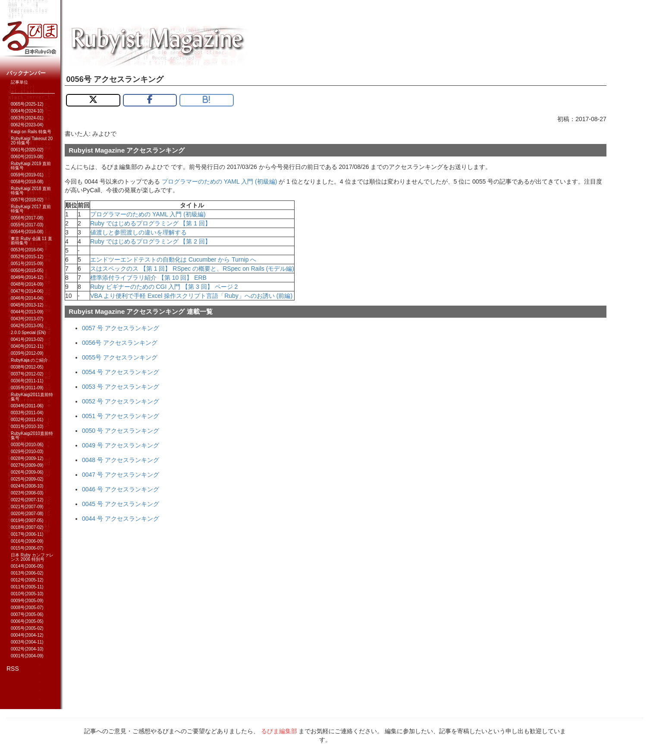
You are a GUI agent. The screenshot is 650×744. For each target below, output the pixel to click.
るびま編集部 (279, 731)
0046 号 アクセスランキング (120, 489)
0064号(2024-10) (27, 111)
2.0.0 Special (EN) (28, 332)
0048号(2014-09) (27, 284)
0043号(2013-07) (27, 318)
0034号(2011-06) (27, 405)
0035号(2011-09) (27, 387)
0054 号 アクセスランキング (120, 372)
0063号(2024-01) (27, 118)
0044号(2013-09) (27, 311)
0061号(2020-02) (27, 149)
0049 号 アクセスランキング (120, 445)
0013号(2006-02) (27, 573)
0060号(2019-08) (27, 156)
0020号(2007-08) (27, 513)
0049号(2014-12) (27, 277)
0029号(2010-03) (27, 451)
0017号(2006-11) (27, 534)
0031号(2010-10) (27, 426)
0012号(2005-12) (27, 580)
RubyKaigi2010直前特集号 (32, 435)
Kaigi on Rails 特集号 (31, 131)
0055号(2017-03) (27, 224)
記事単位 (19, 82)
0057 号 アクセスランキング (120, 328)
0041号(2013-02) (27, 339)
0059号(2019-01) (27, 174)
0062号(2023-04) (27, 124)
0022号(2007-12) (27, 499)
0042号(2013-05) (27, 325)
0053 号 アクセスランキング (120, 386)
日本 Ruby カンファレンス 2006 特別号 (32, 557)
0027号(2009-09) (27, 465)
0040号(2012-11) (27, 346)
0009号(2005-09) (27, 600)
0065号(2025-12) (27, 104)
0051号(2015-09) (27, 263)
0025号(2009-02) (27, 479)
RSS (12, 668)
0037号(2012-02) (27, 374)
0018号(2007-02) (27, 527)
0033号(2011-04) (27, 412)
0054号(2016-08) (27, 231)
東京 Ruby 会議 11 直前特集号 (31, 240)
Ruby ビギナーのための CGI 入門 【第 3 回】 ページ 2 (164, 286)
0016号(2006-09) (27, 541)
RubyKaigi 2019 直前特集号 (31, 165)
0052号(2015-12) (27, 256)
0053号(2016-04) (27, 249)
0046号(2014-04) (27, 298)
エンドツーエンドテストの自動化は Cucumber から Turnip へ (173, 259)
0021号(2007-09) (27, 506)
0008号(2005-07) (27, 607)
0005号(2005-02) (27, 628)
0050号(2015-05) (27, 270)
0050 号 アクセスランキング (120, 430)
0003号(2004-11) (27, 642)
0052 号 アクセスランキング (120, 401)
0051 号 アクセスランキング (120, 416)
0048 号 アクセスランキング (120, 459)
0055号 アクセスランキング (119, 357)
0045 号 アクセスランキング (120, 503)
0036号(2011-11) (27, 380)
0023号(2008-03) (27, 493)
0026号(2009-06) (27, 472)
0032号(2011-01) (27, 419)
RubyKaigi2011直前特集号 (32, 396)
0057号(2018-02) (27, 199)
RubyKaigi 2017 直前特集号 (31, 208)
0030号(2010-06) (27, 444)
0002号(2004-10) (27, 649)
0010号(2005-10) (27, 593)
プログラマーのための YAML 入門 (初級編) (219, 181)
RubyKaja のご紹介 (29, 360)
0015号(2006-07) (27, 548)
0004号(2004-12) (27, 635)
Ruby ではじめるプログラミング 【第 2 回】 (150, 241)
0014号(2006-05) (27, 566)
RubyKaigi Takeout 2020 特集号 (32, 140)
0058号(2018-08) (27, 181)
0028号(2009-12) (27, 458)
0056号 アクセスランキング (119, 342)
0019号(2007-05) (27, 520)
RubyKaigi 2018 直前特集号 (31, 190)
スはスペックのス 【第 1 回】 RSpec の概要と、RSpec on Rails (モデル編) (192, 268)
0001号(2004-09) (27, 655)
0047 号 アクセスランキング (120, 474)
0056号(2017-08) (27, 218)
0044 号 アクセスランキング (120, 518)
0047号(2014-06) (27, 291)
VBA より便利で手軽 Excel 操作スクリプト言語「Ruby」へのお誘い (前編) (191, 295)
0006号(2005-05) (27, 621)
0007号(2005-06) (27, 614)
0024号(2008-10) (27, 486)
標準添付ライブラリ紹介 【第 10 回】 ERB (148, 277)
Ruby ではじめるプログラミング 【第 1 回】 (150, 223)
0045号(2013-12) (27, 305)
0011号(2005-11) (27, 587)
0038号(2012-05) (27, 367)
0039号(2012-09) (27, 353)
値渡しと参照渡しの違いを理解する (138, 232)
